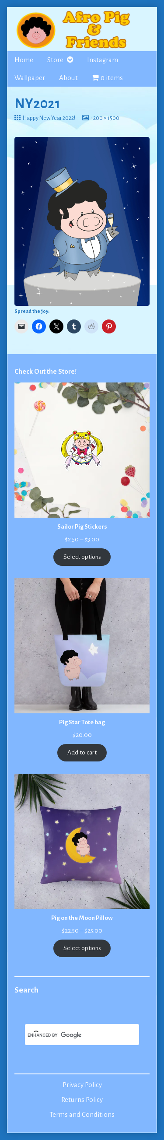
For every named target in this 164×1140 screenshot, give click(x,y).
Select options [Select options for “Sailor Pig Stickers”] (82, 557)
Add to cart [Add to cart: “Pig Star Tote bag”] (82, 752)
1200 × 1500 (105, 118)
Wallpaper (29, 77)
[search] (71, 1035)
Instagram (102, 59)
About (68, 77)
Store (55, 59)
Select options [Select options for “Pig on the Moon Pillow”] (82, 948)
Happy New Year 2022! (48, 118)
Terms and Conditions (82, 1114)
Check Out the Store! (45, 371)
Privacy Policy (82, 1084)
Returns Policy (82, 1099)
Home (23, 59)
